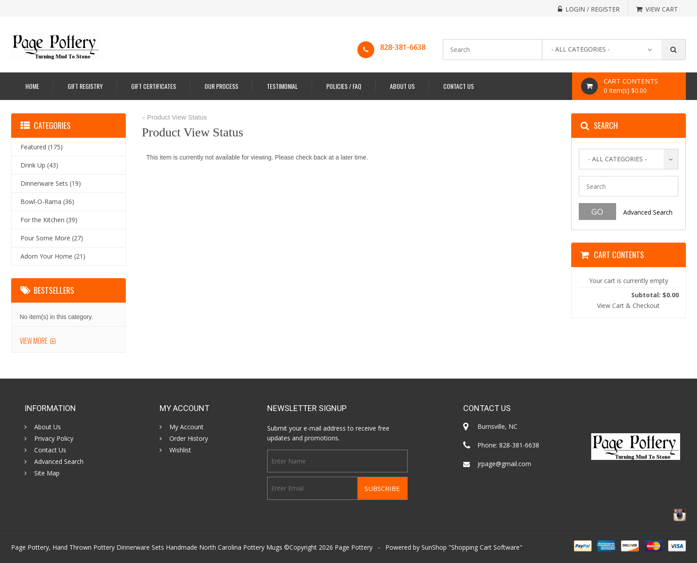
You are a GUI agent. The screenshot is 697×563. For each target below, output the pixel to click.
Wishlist (180, 450)
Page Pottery (354, 547)
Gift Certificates (153, 86)
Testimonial (282, 86)
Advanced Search (648, 212)
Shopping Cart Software (485, 547)
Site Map (47, 473)
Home (32, 86)
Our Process (221, 86)
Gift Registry (85, 86)
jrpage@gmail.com (504, 463)
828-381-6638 (402, 47)
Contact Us (458, 86)
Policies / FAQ (343, 86)
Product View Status (177, 117)
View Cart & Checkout (628, 305)
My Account (186, 427)
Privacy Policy (53, 438)
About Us (402, 86)
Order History (188, 438)
